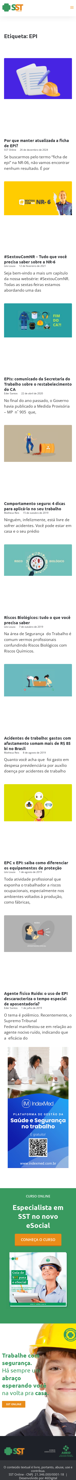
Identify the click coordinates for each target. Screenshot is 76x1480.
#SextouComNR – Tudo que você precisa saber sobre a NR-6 (35, 259)
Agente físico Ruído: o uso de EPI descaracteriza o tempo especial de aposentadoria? (36, 998)
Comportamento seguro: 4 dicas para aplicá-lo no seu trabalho (34, 506)
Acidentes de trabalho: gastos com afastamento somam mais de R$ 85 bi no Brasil (37, 743)
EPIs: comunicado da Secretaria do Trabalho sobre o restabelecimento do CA (38, 384)
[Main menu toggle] (72, 7)
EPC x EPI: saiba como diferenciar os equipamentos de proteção (36, 865)
